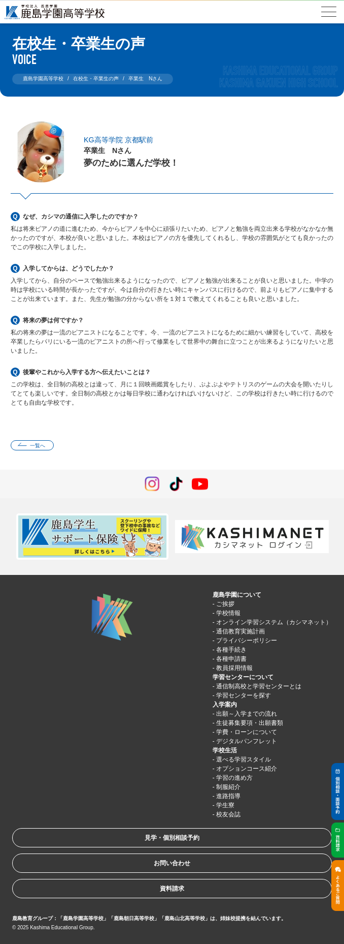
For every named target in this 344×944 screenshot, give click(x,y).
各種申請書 (231, 658)
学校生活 (225, 750)
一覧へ (37, 445)
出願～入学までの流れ (246, 713)
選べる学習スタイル (243, 759)
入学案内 (225, 704)
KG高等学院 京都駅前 (118, 140)
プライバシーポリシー (246, 640)
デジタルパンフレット (246, 741)
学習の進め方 (234, 777)
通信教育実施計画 (240, 631)
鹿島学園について (237, 594)
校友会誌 (228, 814)
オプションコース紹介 (246, 768)
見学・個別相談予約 (172, 837)
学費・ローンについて (246, 732)
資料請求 (172, 888)
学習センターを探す (243, 695)
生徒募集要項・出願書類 (249, 722)
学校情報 (228, 613)
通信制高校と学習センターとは (258, 686)
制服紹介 (228, 786)
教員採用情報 (234, 668)
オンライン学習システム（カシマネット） (274, 622)
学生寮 (225, 805)
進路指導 (228, 796)
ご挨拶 (225, 603)
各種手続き (231, 649)
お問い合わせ (172, 863)
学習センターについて (243, 677)
